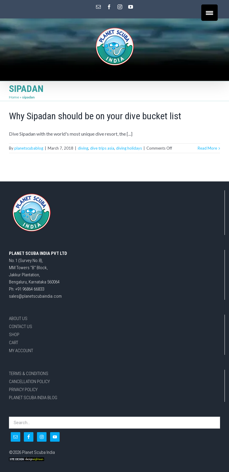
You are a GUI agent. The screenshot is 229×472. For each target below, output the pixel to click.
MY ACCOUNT (21, 350)
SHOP (14, 334)
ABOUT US (18, 318)
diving (83, 148)
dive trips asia (102, 148)
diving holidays (129, 148)
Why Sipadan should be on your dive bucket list (95, 116)
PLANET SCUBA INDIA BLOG (33, 397)
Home (14, 97)
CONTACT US (20, 326)
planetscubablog (28, 148)
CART (13, 342)
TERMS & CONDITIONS (28, 373)
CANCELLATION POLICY (29, 381)
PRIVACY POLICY (23, 389)
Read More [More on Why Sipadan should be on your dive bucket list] (207, 148)
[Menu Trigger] (209, 12)
